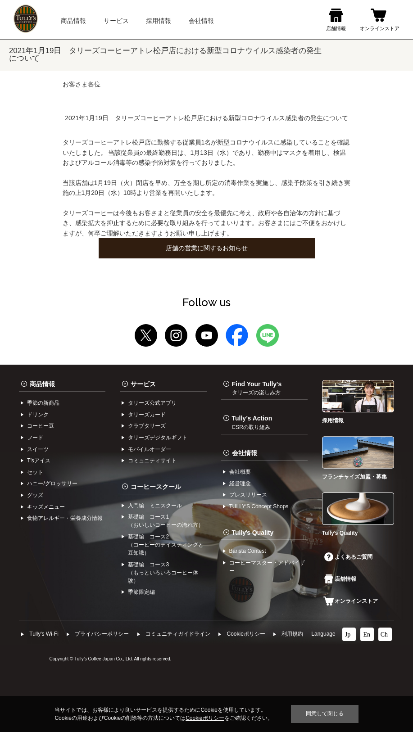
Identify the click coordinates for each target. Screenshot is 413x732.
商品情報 (42, 384)
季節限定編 (141, 592)
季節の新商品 (43, 403)
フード (35, 437)
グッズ (35, 495)
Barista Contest (247, 551)
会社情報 (244, 452)
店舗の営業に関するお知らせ (207, 248)
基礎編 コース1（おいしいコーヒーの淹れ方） (166, 521)
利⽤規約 (292, 634)
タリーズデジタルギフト (157, 437)
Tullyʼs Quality (253, 532)
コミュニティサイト (152, 460)
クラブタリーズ (147, 426)
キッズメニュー (46, 507)
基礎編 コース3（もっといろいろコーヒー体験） (163, 572)
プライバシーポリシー (102, 634)
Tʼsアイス (38, 460)
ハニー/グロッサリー (52, 483)
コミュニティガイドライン (177, 634)
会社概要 (240, 472)
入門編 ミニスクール (155, 505)
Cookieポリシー (246, 634)
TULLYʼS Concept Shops (259, 506)
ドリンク (38, 414)
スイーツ (38, 449)
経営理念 (240, 483)
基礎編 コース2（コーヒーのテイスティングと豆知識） (166, 544)
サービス (143, 384)
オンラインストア (350, 601)
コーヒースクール (156, 486)
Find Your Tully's (257, 388)
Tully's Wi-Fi (44, 634)
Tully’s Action (252, 422)
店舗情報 (340, 579)
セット (35, 472)
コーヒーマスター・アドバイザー (267, 567)
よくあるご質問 (348, 557)
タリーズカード (147, 414)
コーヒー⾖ (40, 426)
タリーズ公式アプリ (152, 403)
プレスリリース (248, 495)
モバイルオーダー (149, 449)
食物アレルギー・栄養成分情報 (65, 518)
